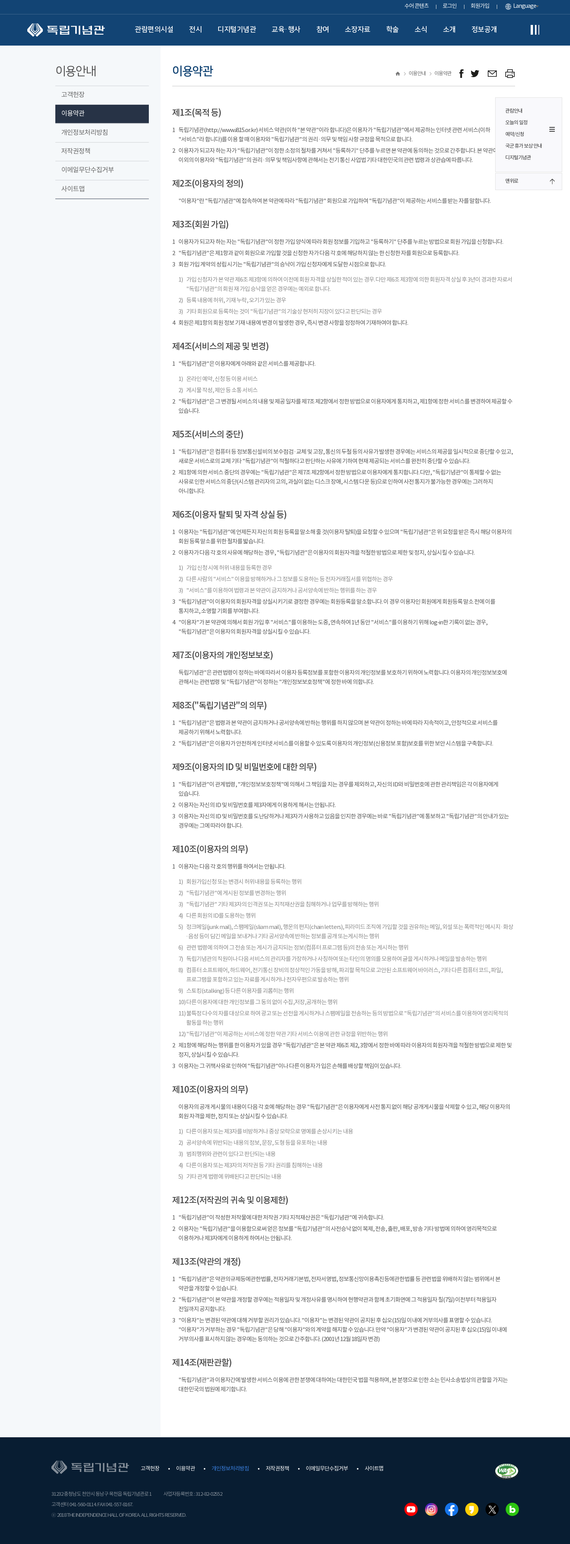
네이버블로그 (512, 1509)
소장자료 (358, 29)
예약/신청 (514, 134)
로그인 (450, 6)
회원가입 (480, 6)
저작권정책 (75, 151)
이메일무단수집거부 (87, 170)
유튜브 (411, 1509)
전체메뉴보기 (535, 30)
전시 (195, 29)
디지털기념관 (236, 29)
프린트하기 (510, 74)
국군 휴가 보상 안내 (523, 146)
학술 (392, 29)
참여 (322, 29)
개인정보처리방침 (84, 133)
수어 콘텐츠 (416, 6)
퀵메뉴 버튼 (552, 129)
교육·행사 (286, 29)
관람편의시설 (154, 29)
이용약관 (73, 114)
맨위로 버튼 (552, 181)
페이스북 (451, 1509)
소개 (449, 29)
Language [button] (524, 6)
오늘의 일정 (516, 123)
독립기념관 (66, 30)
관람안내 (513, 111)
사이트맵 (73, 189)
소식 (421, 29)
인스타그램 (431, 1509)
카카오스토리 (471, 1509)
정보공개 (484, 29)
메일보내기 (493, 74)
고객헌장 (73, 95)
